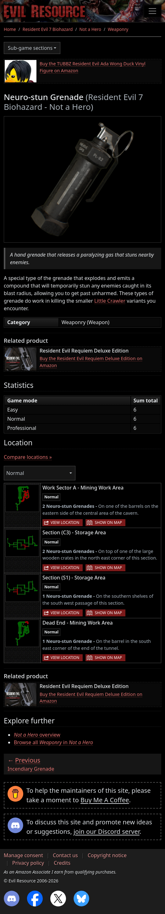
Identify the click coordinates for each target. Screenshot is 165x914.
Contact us (65, 855)
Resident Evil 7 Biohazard (48, 29)
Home (10, 29)
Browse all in (53, 742)
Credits (62, 862)
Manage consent (23, 855)
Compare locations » (28, 457)
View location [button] (65, 522)
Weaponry (118, 29)
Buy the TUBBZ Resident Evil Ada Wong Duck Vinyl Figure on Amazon (93, 67)
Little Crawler (109, 300)
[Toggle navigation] (152, 11)
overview (37, 734)
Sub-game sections (30, 48)
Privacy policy (28, 862)
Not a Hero (90, 29)
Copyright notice (107, 855)
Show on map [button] (108, 522)
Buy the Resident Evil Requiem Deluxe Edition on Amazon (91, 361)
